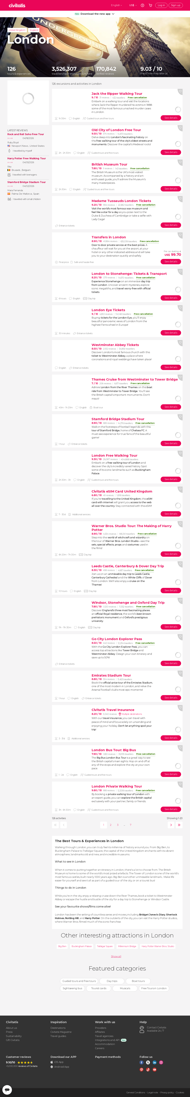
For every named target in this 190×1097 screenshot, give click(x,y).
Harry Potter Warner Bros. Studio (158, 946)
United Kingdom (17, 30)
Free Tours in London (154, 988)
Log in (161, 5)
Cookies (180, 1092)
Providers (100, 1028)
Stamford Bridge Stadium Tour (26, 182)
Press (9, 1032)
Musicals (125, 988)
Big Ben (62, 946)
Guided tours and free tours (79, 981)
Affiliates (100, 1032)
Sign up (175, 5)
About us (11, 1028)
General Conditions (135, 1092)
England (34, 30)
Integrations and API (107, 1040)
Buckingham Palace (82, 946)
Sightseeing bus (72, 988)
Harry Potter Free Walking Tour (26, 158)
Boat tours (138, 981)
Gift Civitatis (12, 1040)
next (170, 825)
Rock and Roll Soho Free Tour (25, 134)
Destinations (57, 1028)
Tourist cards (98, 988)
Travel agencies (104, 1036)
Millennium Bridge (127, 946)
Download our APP (63, 1057)
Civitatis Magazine (60, 1032)
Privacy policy (167, 1092)
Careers (99, 1048)
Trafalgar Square (105, 946)
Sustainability (14, 1036)
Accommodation (105, 1044)
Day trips (112, 981)
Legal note (152, 1092)
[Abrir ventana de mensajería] (7, 1090)
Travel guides (58, 1036)
